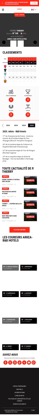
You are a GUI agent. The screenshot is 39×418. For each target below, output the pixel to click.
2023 (26, 125)
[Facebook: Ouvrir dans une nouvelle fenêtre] (5, 362)
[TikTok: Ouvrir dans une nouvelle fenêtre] (19, 362)
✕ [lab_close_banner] (2, 3)
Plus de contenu (19, 230)
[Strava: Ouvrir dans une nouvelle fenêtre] (24, 362)
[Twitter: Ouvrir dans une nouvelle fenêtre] (10, 362)
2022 (18, 125)
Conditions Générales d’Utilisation (13, 410)
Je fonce (33, 3)
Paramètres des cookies (11, 412)
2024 (34, 125)
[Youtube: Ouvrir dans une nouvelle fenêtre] (29, 362)
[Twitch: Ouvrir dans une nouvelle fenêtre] (34, 362)
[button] (34, 10)
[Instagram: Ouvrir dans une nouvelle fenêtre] (15, 362)
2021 (10, 125)
